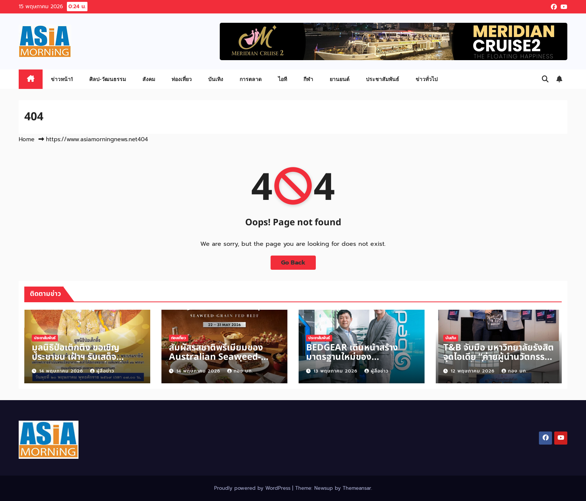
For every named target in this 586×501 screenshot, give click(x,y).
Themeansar (357, 488)
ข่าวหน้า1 (62, 79)
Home (26, 139)
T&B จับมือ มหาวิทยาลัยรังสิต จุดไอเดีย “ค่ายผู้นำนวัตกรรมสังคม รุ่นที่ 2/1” (498, 357)
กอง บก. (240, 371)
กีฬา (308, 79)
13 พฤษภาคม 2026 (336, 371)
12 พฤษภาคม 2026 (473, 371)
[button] (545, 79)
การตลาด (251, 79)
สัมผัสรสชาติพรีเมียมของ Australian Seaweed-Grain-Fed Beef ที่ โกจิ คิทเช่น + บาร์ (220, 362)
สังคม (148, 79)
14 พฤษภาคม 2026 (62, 371)
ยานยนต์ (339, 79)
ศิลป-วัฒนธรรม (107, 79)
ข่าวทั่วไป (427, 79)
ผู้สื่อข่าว (102, 371)
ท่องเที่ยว (182, 79)
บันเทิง (215, 79)
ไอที (282, 79)
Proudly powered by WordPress (253, 488)
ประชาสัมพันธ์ (382, 79)
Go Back (293, 262)
